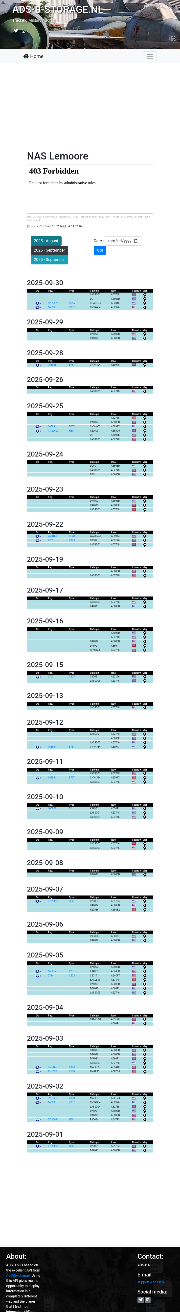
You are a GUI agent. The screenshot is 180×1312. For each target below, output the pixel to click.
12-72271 (53, 303)
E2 (70, 808)
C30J (72, 1067)
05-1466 (52, 1067)
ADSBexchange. (18, 1275)
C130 (72, 1071)
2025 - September (49, 250)
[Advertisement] (90, 107)
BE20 (72, 536)
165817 (52, 971)
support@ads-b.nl (151, 1282)
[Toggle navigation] (150, 56)
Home (33, 56)
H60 (71, 430)
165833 (52, 307)
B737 (72, 307)
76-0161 (52, 536)
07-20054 (53, 901)
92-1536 (52, 1071)
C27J (72, 540)
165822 (52, 808)
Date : (99, 241)
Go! (100, 250)
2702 (50, 540)
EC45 (72, 303)
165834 (52, 426)
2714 (50, 975)
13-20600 (53, 430)
